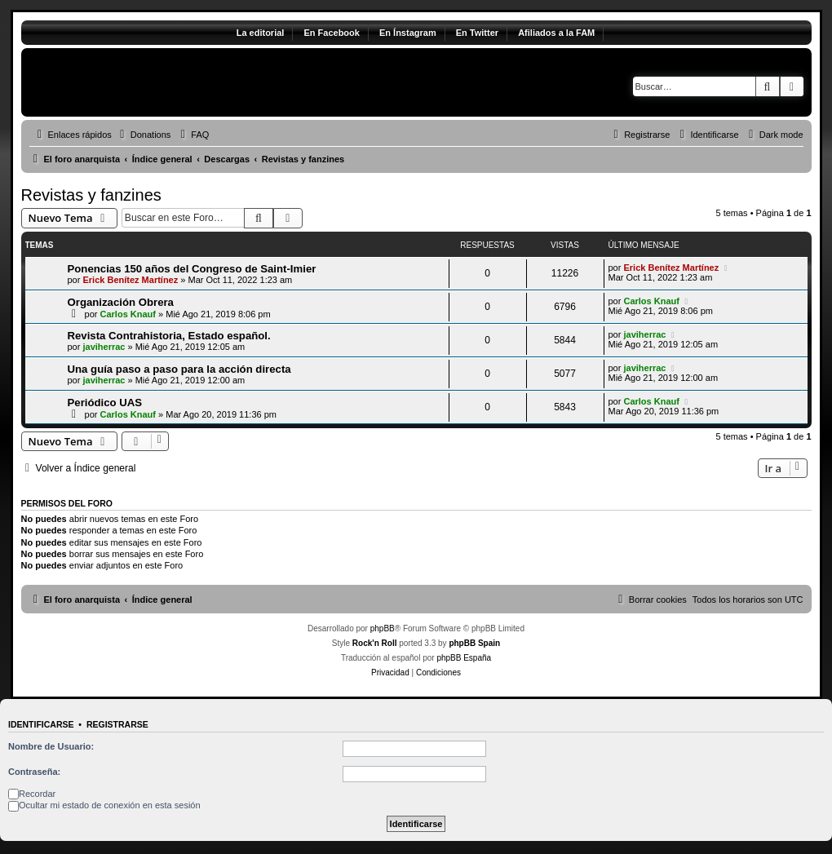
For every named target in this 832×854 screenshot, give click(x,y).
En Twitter (477, 33)
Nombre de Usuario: (51, 746)
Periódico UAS (105, 402)
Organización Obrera (121, 302)
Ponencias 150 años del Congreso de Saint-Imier (192, 269)
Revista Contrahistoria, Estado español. (169, 336)
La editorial (261, 33)
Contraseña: (34, 772)
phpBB (382, 628)
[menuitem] (143, 134)
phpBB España (463, 657)
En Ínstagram (407, 33)
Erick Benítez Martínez (130, 280)
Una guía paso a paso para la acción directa (179, 369)
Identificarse (41, 724)
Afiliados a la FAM (556, 33)
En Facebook (331, 33)
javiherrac (103, 347)
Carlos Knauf (128, 314)
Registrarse (117, 724)
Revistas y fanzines (91, 195)
